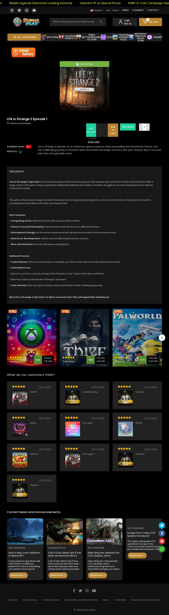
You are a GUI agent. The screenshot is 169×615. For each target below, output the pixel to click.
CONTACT (153, 10)
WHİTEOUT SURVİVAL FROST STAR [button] (138, 37)
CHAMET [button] (155, 37)
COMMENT (138, 10)
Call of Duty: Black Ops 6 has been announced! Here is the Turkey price (64, 554)
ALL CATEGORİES (25, 37)
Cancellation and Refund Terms (81, 599)
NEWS (125, 10)
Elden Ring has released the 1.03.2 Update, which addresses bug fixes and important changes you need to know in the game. (103, 554)
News (106, 599)
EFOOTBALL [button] (50, 37)
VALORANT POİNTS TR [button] (68, 37)
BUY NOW (128, 127)
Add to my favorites (19, 123)
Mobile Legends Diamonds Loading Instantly (44, 3)
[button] (150, 22)
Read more (18, 575)
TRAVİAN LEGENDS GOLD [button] (120, 37)
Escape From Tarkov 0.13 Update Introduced (141, 534)
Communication (50, 599)
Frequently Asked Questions (146, 599)
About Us (13, 599)
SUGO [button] (107, 37)
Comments (120, 599)
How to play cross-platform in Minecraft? (24, 554)
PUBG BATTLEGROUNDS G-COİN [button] (89, 37)
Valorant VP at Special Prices (103, 3)
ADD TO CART (113, 130)
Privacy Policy (30, 599)
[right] (162, 337)
